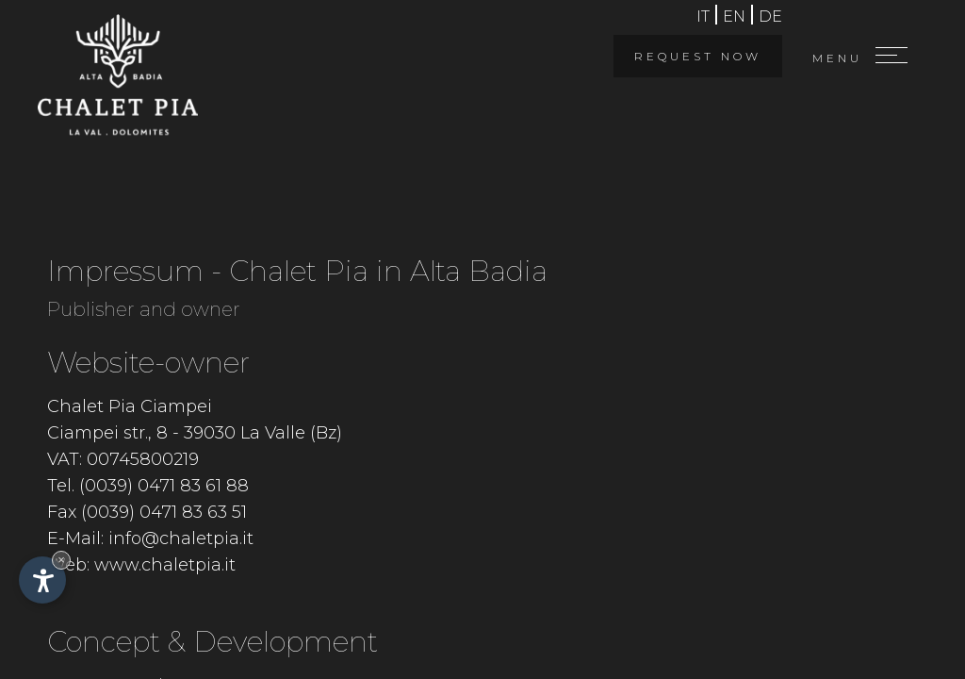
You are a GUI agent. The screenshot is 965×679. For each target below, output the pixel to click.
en (734, 16)
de (770, 16)
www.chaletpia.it (165, 565)
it (703, 16)
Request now (697, 56)
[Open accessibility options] (42, 580)
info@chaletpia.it (181, 538)
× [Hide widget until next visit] (61, 560)
